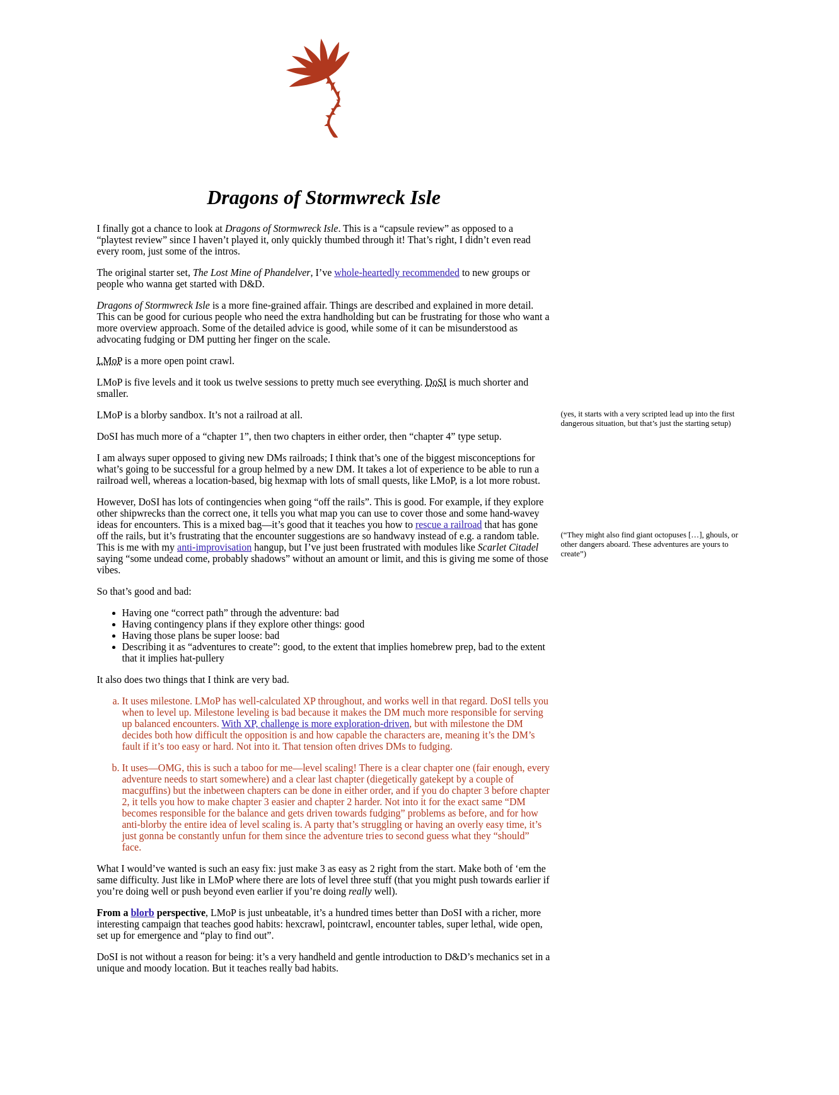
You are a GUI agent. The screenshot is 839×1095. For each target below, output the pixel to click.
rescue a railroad (448, 524)
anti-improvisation (214, 547)
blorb (142, 912)
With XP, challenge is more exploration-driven (315, 723)
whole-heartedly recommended (397, 272)
